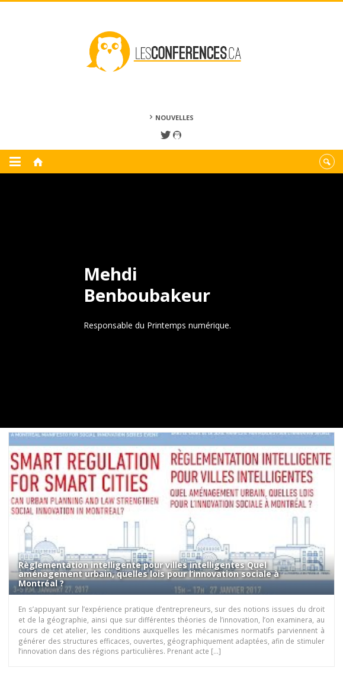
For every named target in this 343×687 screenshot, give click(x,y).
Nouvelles (174, 117)
